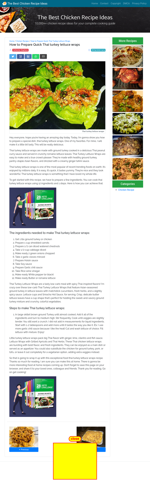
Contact (104, 3)
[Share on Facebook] (20, 56)
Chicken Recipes (22, 41)
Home (95, 3)
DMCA (126, 3)
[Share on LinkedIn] (28, 56)
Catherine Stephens (20, 50)
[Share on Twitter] (12, 56)
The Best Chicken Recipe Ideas (24, 3)
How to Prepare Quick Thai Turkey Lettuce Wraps (50, 41)
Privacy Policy (139, 3)
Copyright (116, 3)
